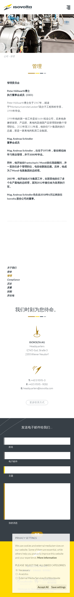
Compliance (13, 279)
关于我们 (11, 267)
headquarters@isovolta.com (38, 388)
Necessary (24, 570)
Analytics (23, 574)
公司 (6, 56)
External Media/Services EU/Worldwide (39, 578)
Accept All (43, 587)
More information (47, 557)
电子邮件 (13, 461)
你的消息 (13, 523)
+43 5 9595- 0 (38, 380)
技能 (9, 291)
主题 (11, 475)
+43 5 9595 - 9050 (38, 384)
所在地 (10, 295)
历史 (9, 283)
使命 (9, 271)
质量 (9, 287)
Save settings (58, 587)
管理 (12, 56)
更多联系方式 (37, 402)
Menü (68, 8)
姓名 (11, 447)
